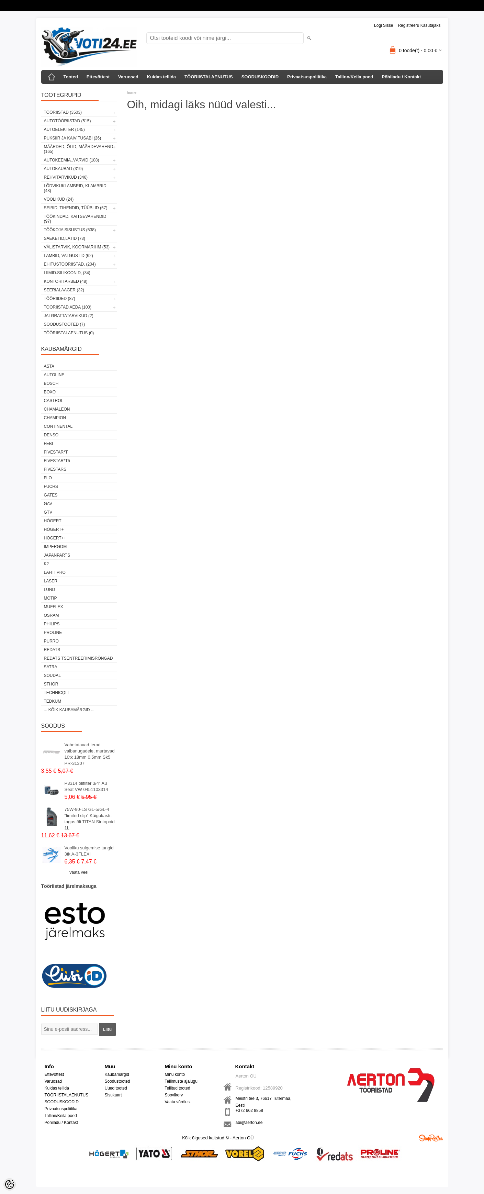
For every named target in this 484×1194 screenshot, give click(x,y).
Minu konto (175, 1074)
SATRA (50, 667)
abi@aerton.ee (249, 1122)
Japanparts (57, 555)
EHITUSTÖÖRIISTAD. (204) (70, 264)
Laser (50, 581)
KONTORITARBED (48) (66, 281)
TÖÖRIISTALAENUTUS (208, 76)
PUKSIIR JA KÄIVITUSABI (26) (72, 138)
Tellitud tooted (177, 1088)
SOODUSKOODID (260, 76)
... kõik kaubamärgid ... (69, 709)
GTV (48, 512)
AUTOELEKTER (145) (64, 129)
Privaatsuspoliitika (307, 76)
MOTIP (50, 598)
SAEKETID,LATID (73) (64, 238)
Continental (58, 426)
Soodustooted (117, 1081)
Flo (48, 478)
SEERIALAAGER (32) (64, 290)
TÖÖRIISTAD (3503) (63, 112)
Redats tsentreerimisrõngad (78, 658)
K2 (46, 563)
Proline (53, 632)
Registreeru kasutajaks (419, 25)
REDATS (52, 649)
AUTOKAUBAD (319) (63, 168)
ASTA (49, 366)
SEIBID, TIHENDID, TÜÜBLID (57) (76, 207)
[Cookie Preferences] (9, 1184)
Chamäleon (57, 409)
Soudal (52, 675)
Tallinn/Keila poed (354, 76)
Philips (52, 624)
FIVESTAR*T (56, 452)
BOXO (50, 392)
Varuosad (128, 76)
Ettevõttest (98, 76)
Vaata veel (79, 872)
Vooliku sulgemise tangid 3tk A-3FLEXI (89, 851)
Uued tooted (116, 1088)
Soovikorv (174, 1095)
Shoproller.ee (431, 1138)
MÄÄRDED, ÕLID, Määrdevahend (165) (78, 149)
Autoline (54, 374)
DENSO (51, 435)
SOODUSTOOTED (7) (64, 324)
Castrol (54, 400)
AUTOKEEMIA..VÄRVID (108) (71, 160)
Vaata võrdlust (178, 1102)
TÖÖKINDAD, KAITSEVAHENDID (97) (75, 219)
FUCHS (51, 486)
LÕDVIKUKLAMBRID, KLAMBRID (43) (75, 188)
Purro (51, 641)
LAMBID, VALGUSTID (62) (68, 255)
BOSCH (51, 383)
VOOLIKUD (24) (59, 199)
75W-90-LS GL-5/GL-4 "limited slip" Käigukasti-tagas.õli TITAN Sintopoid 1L (90, 818)
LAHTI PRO (55, 572)
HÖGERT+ (54, 529)
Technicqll (57, 692)
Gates (51, 495)
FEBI (48, 443)
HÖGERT (52, 520)
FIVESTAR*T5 (57, 460)
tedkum (52, 701)
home (132, 92)
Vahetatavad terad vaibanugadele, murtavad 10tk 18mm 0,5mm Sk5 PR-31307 (90, 754)
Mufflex (53, 606)
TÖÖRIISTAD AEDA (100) (67, 307)
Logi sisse (383, 25)
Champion (55, 417)
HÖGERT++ (55, 538)
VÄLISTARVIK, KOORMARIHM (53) (77, 247)
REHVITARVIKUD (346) (66, 177)
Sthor (51, 684)
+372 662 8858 (249, 1110)
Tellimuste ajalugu (181, 1081)
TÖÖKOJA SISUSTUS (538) (70, 229)
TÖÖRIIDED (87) (59, 298)
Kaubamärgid (117, 1074)
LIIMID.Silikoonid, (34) (67, 272)
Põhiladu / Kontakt (401, 76)
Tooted (71, 76)
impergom (55, 546)
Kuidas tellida (161, 76)
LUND (49, 589)
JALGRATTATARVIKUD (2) (68, 315)
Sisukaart (113, 1095)
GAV (48, 503)
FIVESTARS (55, 469)
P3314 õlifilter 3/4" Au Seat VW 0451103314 (86, 786)
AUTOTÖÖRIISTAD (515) (67, 121)
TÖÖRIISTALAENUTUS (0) (69, 333)
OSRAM (51, 615)
